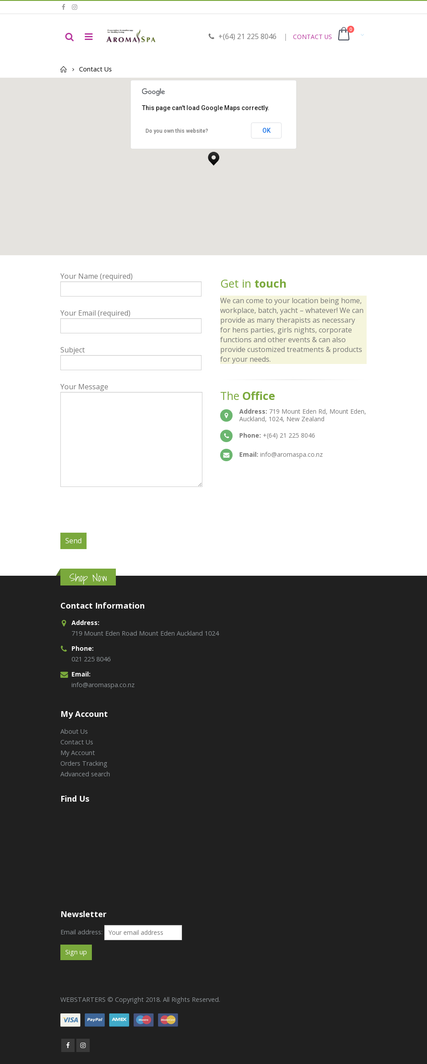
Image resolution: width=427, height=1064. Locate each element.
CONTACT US (312, 36)
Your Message (131, 412)
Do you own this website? (177, 131)
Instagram (83, 1045)
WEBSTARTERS (83, 999)
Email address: (81, 932)
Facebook (68, 1045)
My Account (77, 752)
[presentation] (127, 515)
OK (266, 130)
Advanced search (85, 774)
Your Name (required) (131, 282)
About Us (74, 731)
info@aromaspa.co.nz (102, 684)
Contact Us (76, 742)
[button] (213, 156)
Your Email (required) (131, 319)
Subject (131, 356)
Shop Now (88, 578)
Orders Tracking (83, 763)
